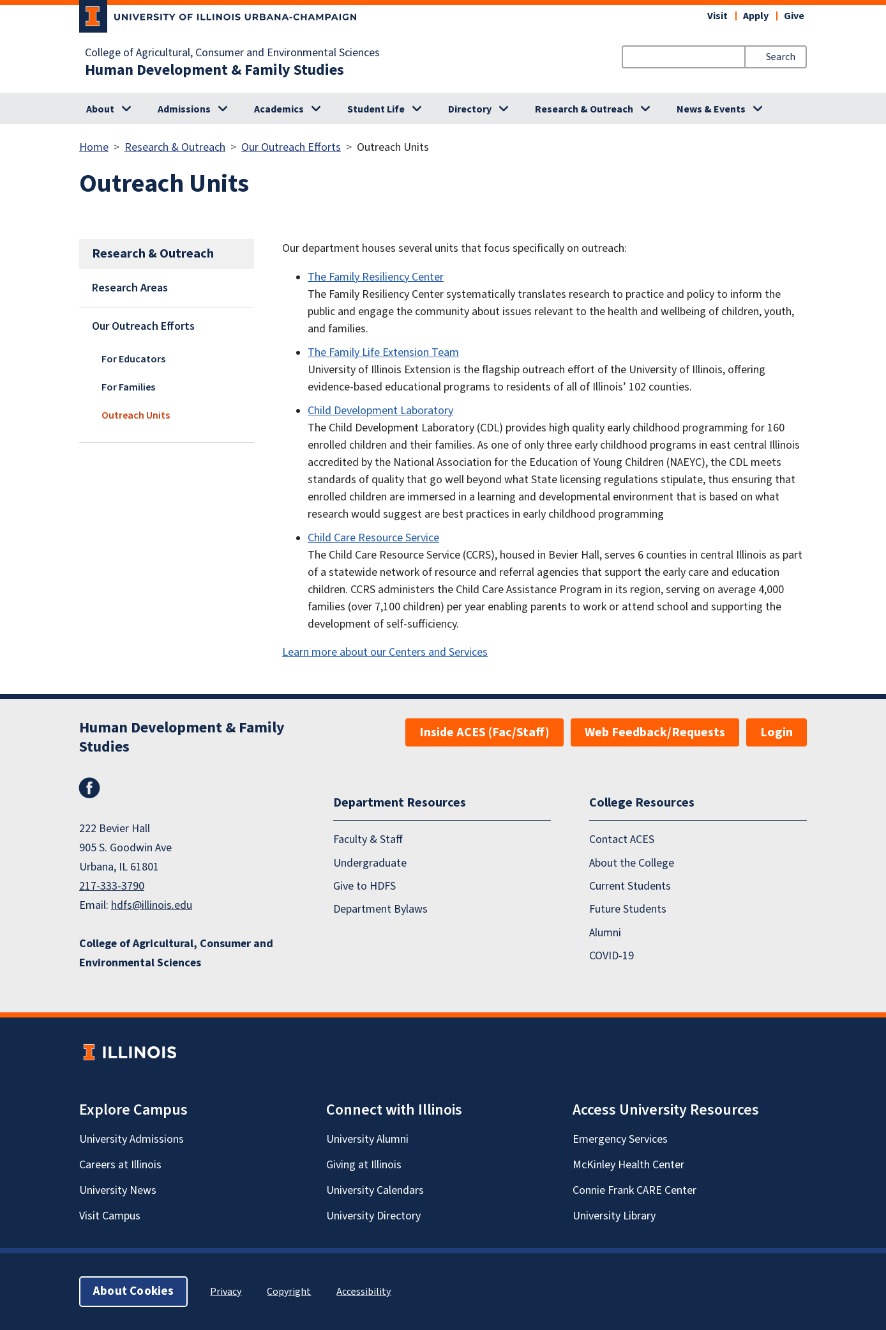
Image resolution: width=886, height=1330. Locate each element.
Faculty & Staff (368, 839)
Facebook (89, 788)
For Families (128, 387)
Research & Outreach (584, 109)
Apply (756, 16)
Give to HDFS (364, 886)
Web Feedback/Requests (655, 732)
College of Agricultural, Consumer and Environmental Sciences (232, 53)
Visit (717, 16)
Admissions (184, 109)
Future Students (627, 909)
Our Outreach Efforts (291, 147)
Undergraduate (370, 863)
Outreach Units (135, 415)
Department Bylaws (380, 909)
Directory (470, 109)
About (100, 109)
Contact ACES (621, 839)
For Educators (133, 359)
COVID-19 (611, 956)
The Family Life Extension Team (383, 352)
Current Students (630, 886)
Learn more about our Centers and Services (385, 652)
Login (776, 732)
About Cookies (133, 1291)
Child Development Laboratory (380, 411)
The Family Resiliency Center (376, 277)
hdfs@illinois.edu (151, 905)
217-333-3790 (111, 886)
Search (780, 57)
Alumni (605, 933)
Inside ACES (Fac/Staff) (484, 732)
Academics (279, 109)
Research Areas (130, 288)
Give (794, 16)
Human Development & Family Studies (214, 70)
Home (94, 147)
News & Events (711, 109)
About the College (631, 863)
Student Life (376, 109)
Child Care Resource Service (373, 538)
